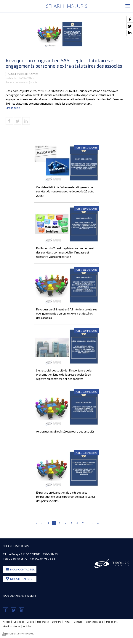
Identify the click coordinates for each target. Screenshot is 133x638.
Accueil (6, 621)
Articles (27, 626)
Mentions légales (11, 626)
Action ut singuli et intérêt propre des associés (65, 431)
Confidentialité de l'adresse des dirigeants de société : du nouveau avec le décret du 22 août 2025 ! (65, 191)
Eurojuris (56, 621)
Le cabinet (19, 621)
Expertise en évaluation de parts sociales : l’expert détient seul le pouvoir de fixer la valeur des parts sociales (65, 497)
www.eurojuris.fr (26, 82)
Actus (67, 621)
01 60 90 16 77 (18, 558)
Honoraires (43, 621)
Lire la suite (13, 107)
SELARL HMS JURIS (66, 6)
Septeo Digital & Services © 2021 (18, 633)
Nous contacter (22, 569)
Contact (78, 621)
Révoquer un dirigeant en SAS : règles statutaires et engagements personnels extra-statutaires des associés (66, 313)
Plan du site (112, 621)
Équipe (30, 621)
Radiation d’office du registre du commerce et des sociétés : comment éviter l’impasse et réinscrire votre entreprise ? (65, 252)
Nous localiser (21, 578)
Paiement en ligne (94, 621)
